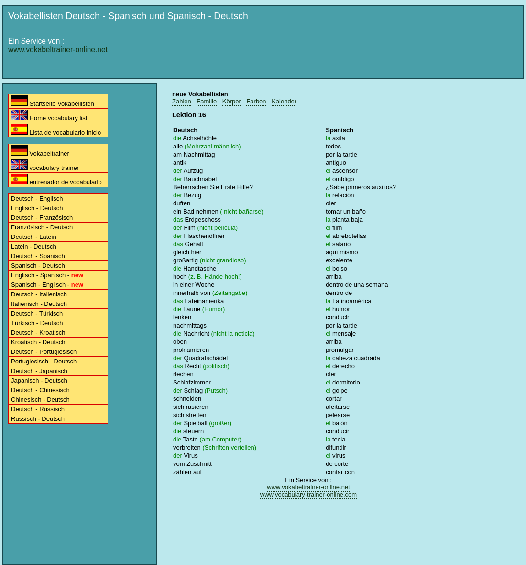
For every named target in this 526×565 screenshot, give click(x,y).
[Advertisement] (330, 97)
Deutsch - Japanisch (39, 370)
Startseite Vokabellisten (52, 101)
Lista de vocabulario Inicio (56, 130)
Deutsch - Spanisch (38, 256)
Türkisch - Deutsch (37, 323)
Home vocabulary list (49, 116)
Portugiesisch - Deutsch (44, 361)
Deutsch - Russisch (38, 409)
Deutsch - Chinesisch (40, 390)
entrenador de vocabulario (56, 180)
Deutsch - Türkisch (37, 313)
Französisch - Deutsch (42, 227)
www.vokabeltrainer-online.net (58, 49)
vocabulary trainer (45, 165)
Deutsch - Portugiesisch (44, 351)
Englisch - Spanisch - (47, 275)
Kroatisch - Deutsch (38, 342)
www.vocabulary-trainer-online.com (308, 494)
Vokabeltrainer (40, 151)
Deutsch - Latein (33, 236)
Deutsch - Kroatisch (38, 332)
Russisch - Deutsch (38, 418)
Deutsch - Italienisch (39, 294)
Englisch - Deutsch (37, 208)
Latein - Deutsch (33, 246)
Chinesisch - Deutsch (40, 399)
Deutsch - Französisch (42, 217)
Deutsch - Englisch (37, 198)
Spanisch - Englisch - (47, 284)
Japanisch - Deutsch (39, 380)
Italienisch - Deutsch (39, 303)
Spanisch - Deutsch (38, 265)
